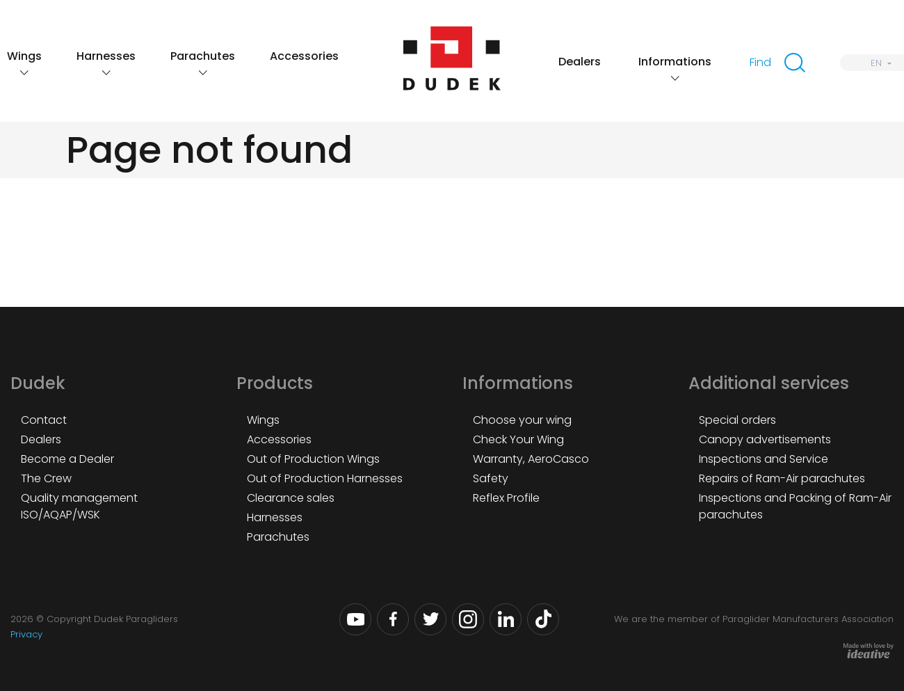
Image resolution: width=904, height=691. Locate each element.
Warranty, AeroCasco (531, 459)
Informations (674, 62)
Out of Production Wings (313, 459)
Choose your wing (522, 420)
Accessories (304, 56)
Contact (44, 420)
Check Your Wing (518, 439)
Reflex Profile (506, 498)
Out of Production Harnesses (325, 478)
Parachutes (202, 56)
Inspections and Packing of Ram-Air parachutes (795, 506)
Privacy (26, 634)
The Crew (46, 478)
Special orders (737, 420)
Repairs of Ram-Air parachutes (782, 478)
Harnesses (106, 56)
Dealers (579, 62)
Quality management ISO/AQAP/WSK (79, 506)
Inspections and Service (763, 459)
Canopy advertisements (765, 439)
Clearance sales (290, 498)
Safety (490, 478)
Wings (24, 56)
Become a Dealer (67, 459)
